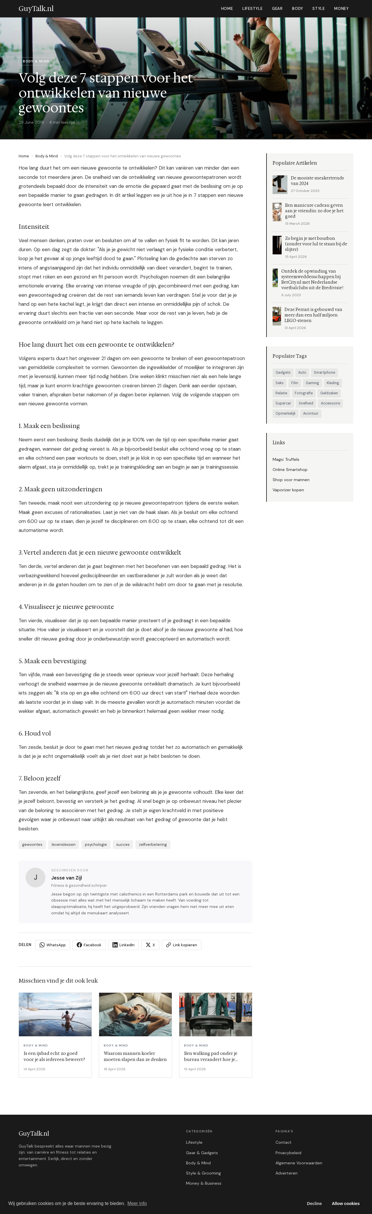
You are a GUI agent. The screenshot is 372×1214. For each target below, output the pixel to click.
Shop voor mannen (291, 479)
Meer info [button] (137, 1203)
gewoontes (32, 844)
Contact (283, 1142)
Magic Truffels (286, 459)
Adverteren (287, 1173)
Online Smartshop (290, 469)
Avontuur (311, 413)
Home (227, 8)
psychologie (96, 844)
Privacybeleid (288, 1152)
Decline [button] (314, 1203)
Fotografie (304, 393)
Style (318, 8)
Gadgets (283, 372)
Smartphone (324, 372)
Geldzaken (329, 393)
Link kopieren (181, 944)
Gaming (312, 383)
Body (297, 8)
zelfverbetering (153, 844)
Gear (277, 8)
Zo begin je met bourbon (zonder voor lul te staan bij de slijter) (316, 244)
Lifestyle (252, 8)
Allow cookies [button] (346, 1203)
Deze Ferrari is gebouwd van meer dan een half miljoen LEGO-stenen (313, 315)
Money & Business (203, 1183)
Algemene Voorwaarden (299, 1163)
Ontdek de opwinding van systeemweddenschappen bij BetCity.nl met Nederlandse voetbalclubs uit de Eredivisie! (312, 280)
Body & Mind (46, 156)
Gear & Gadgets (202, 1152)
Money (341, 8)
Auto (302, 372)
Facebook (89, 944)
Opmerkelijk (286, 413)
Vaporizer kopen (288, 489)
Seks (280, 383)
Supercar (283, 403)
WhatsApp (53, 944)
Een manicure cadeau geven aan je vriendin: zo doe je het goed (314, 211)
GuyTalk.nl (34, 1134)
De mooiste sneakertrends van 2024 (317, 180)
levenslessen (64, 844)
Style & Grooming (203, 1173)
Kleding (333, 383)
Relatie (281, 393)
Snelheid (306, 403)
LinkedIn (123, 944)
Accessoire (330, 403)
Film (294, 383)
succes (123, 844)
